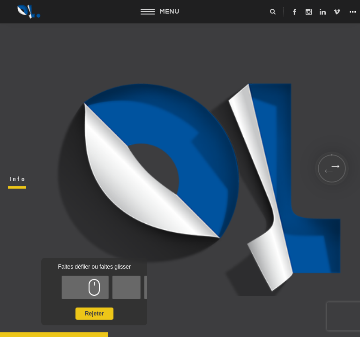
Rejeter (94, 313)
